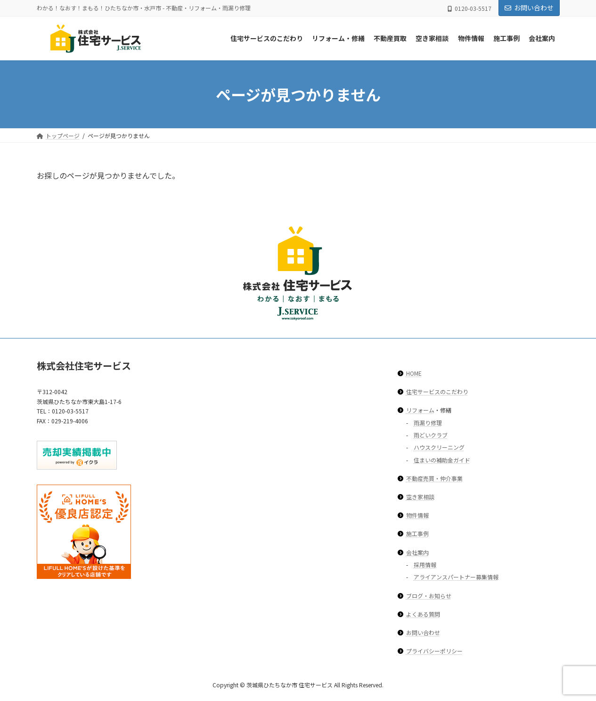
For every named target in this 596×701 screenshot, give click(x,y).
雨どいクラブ (431, 435)
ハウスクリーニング (439, 447)
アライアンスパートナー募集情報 (456, 577)
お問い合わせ (529, 7)
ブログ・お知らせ (428, 595)
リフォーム (420, 410)
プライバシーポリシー (434, 651)
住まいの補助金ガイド (442, 459)
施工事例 (417, 533)
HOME (414, 373)
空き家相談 (420, 497)
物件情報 (417, 515)
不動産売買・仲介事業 (434, 478)
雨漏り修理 (428, 422)
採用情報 (425, 565)
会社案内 (417, 552)
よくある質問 (423, 614)
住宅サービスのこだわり (437, 392)
